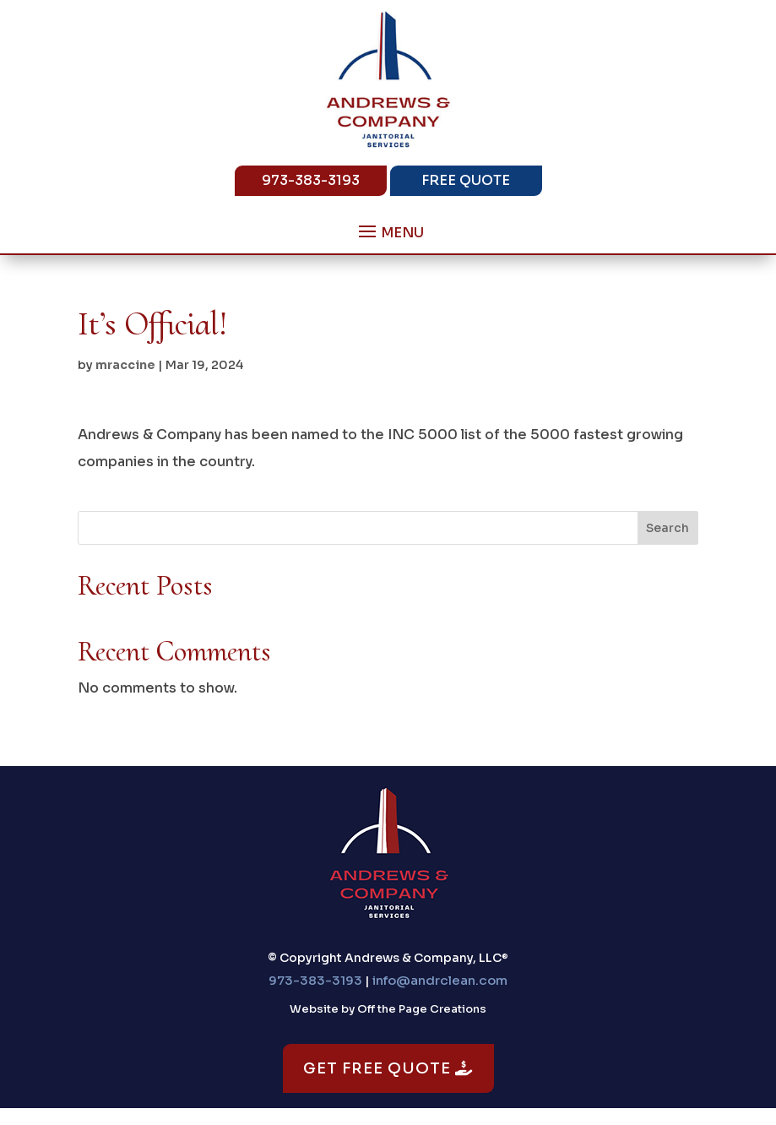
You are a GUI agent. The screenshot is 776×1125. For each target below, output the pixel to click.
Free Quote (465, 180)
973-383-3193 (311, 180)
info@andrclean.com (439, 980)
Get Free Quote (388, 1068)
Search (667, 527)
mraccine (125, 364)
